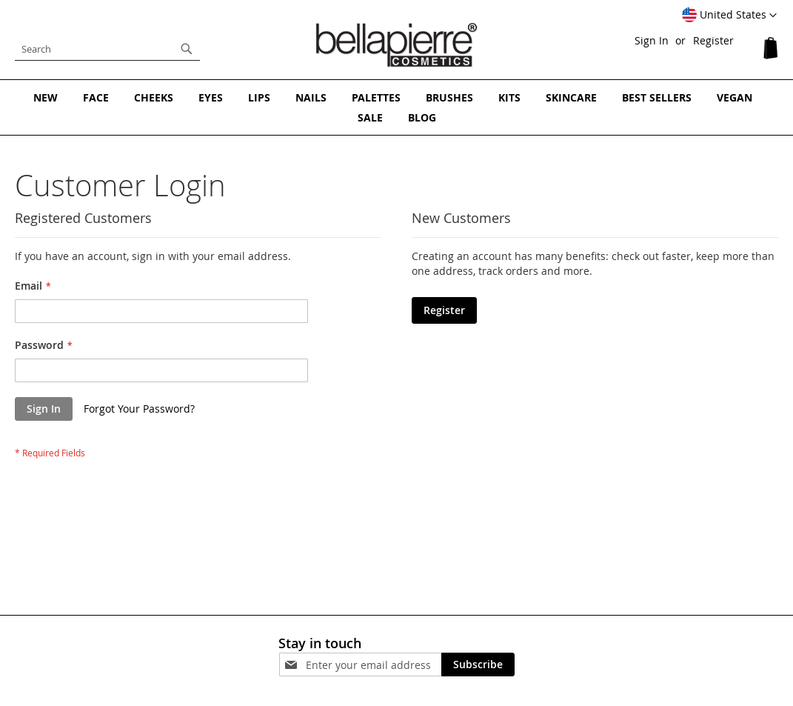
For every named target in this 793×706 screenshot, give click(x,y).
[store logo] (396, 45)
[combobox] (107, 49)
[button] (729, 15)
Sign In (652, 40)
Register (713, 40)
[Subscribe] (478, 664)
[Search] (187, 49)
